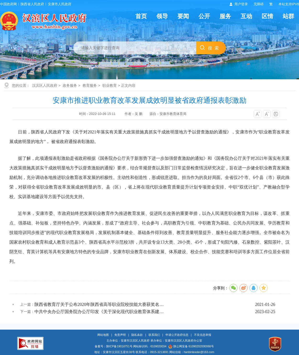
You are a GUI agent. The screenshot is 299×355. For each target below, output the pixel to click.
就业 (202, 61)
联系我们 (154, 335)
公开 (204, 16)
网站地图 (103, 335)
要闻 (183, 16)
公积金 (187, 61)
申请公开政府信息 (177, 335)
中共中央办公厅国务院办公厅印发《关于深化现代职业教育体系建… (99, 311)
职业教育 (109, 85)
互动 (246, 16)
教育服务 (90, 85)
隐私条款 (137, 335)
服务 (225, 16)
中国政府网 (8, 4)
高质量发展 (111, 61)
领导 (162, 16)
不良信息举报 (202, 335)
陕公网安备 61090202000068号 (191, 346)
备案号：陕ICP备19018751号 (113, 346)
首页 (141, 16)
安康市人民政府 (59, 4)
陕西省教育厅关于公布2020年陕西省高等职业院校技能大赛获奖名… (99, 304)
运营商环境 (155, 61)
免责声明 (120, 335)
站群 (288, 16)
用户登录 (241, 4)
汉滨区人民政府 (44, 85)
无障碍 (259, 4)
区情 (267, 16)
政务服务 (70, 85)
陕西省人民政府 (32, 4)
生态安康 (133, 61)
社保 (173, 61)
